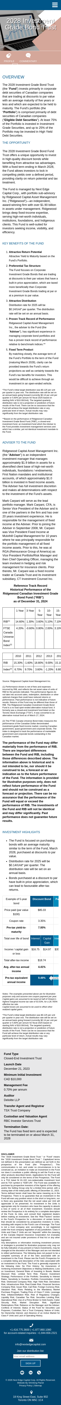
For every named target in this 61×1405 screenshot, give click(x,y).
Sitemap (38, 1385)
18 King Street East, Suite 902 (30, 1396)
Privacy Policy (25, 1385)
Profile (9, 57)
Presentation (15, 67)
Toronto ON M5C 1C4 (30, 1400)
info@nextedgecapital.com (30, 1344)
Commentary (28, 57)
